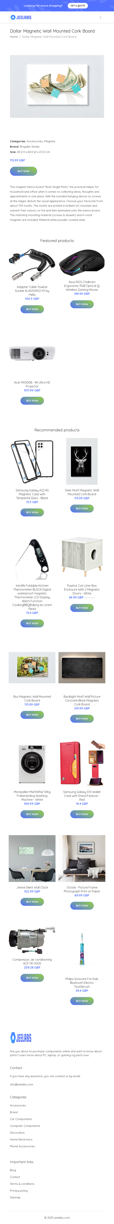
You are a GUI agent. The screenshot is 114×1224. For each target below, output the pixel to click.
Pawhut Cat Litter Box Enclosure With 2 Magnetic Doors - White (82, 589)
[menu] (101, 17)
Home (14, 36)
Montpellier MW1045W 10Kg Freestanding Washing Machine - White (32, 795)
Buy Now (24, 171)
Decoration (17, 1132)
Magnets (49, 141)
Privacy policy (19, 1190)
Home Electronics (21, 1139)
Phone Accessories (22, 1146)
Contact (15, 1177)
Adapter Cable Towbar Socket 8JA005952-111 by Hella (32, 290)
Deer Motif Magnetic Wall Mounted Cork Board (82, 492)
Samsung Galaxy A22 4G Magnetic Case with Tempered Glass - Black (32, 494)
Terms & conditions (22, 1184)
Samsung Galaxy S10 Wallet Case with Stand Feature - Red (82, 795)
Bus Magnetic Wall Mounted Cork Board (32, 698)
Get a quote (78, 5)
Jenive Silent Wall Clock (32, 887)
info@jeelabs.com (21, 1084)
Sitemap (15, 1197)
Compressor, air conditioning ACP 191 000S (32, 961)
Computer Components (25, 1126)
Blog (13, 1170)
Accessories (35, 141)
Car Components (21, 1119)
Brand (14, 1112)
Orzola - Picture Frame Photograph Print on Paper (82, 889)
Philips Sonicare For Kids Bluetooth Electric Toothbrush (81, 982)
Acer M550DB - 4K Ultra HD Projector (32, 384)
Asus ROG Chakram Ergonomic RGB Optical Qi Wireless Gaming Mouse (82, 286)
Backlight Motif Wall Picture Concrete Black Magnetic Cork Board (82, 700)
